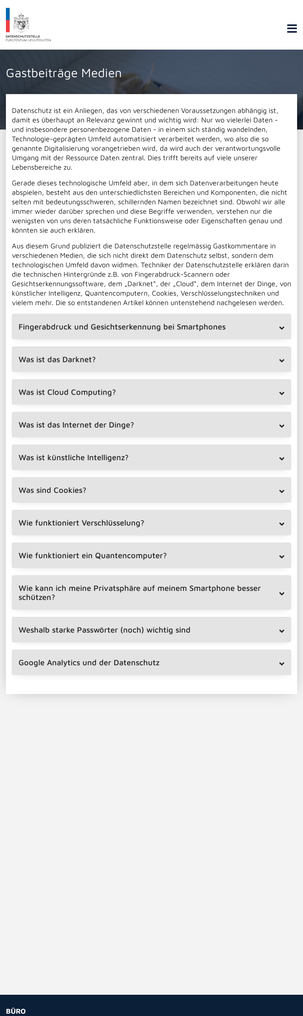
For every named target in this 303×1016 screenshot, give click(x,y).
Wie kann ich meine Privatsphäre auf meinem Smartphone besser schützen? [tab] (140, 592)
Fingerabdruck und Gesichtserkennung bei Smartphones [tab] (122, 326)
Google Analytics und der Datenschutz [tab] (89, 662)
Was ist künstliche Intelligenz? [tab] (74, 457)
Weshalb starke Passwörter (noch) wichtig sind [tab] (105, 629)
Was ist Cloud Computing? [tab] (67, 391)
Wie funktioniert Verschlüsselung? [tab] (81, 522)
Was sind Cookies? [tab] (52, 489)
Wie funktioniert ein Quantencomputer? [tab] (93, 555)
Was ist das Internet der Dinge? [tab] (76, 424)
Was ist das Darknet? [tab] (57, 359)
